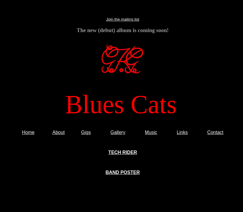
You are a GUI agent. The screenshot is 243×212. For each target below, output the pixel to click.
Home (28, 132)
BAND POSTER (122, 172)
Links (182, 132)
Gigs (86, 132)
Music (151, 132)
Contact (215, 132)
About (58, 132)
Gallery (117, 132)
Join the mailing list (122, 19)
